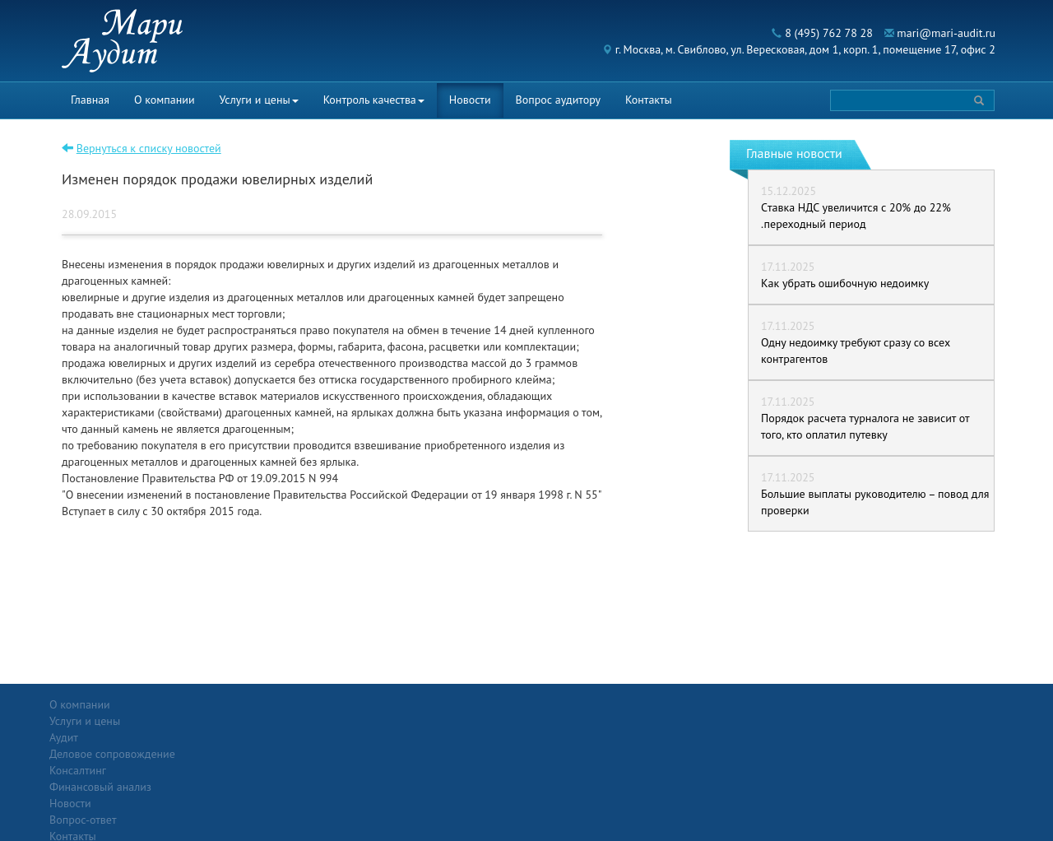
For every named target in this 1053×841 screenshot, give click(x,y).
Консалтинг (231, 753)
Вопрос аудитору (558, 99)
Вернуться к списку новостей (149, 148)
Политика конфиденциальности (907, 704)
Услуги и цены (259, 99)
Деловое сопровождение (266, 737)
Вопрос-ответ (566, 704)
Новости (470, 99)
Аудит (217, 720)
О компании (164, 99)
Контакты (648, 99)
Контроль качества (373, 99)
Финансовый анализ (254, 770)
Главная (90, 99)
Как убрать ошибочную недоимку (845, 283)
